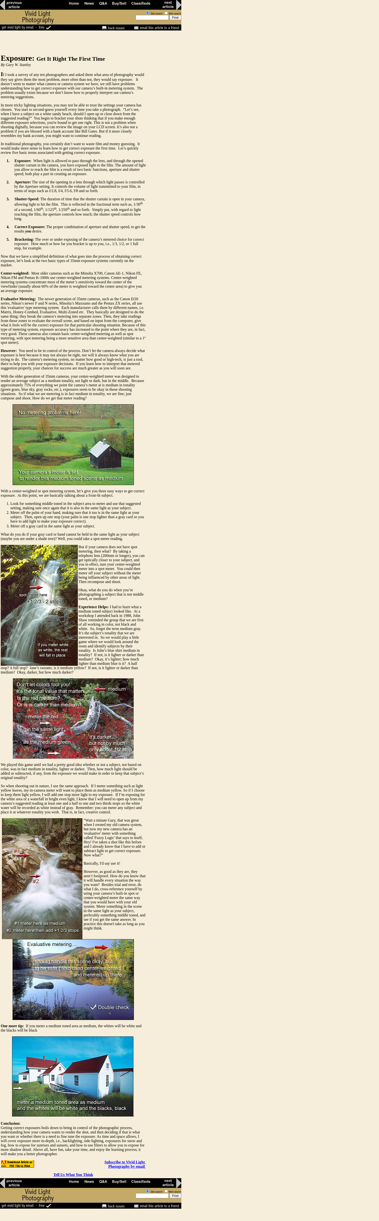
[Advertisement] (88, 42)
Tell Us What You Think (73, 1175)
